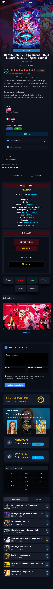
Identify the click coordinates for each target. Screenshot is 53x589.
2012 (40, 489)
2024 (40, 474)
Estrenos (16, 499)
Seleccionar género (11, 159)
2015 (40, 485)
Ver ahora (37, 444)
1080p (9, 129)
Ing (13, 120)
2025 (26, 474)
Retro (38, 499)
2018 (40, 482)
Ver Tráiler (26, 50)
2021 (40, 478)
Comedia (21, 92)
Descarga (17, 176)
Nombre (8, 367)
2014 (12, 489)
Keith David (16, 97)
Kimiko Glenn (25, 97)
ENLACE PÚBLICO (26, 242)
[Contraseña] (26, 264)
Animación (13, 92)
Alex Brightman (15, 95)
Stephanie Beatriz (37, 97)
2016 (26, 485)
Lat (8, 120)
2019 (26, 482)
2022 (26, 478)
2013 (26, 489)
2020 (12, 482)
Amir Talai (24, 95)
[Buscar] (50, 3)
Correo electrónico (35, 367)
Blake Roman (32, 95)
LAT (26, 3)
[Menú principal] (4, 3)
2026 (12, 474)
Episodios (36, 176)
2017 (12, 485)
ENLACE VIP (26, 248)
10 (27, 134)
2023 (12, 478)
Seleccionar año (10, 168)
